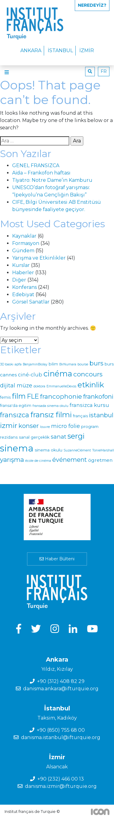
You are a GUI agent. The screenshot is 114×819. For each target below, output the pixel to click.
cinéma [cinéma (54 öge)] (57, 373)
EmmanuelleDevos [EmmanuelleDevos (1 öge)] (61, 386)
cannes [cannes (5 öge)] (8, 375)
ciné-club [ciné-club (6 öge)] (30, 375)
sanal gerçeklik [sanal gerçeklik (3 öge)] (34, 437)
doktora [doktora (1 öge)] (39, 386)
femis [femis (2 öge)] (5, 397)
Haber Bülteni (57, 559)
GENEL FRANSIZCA (35, 165)
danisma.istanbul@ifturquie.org (60, 737)
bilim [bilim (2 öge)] (53, 364)
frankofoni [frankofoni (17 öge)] (98, 396)
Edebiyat (23, 294)
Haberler (23, 272)
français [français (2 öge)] (80, 416)
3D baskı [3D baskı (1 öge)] (6, 364)
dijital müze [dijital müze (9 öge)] (16, 385)
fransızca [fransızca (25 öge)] (14, 415)
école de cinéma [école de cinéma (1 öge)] (38, 461)
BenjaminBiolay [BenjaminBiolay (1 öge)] (35, 364)
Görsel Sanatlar (31, 302)
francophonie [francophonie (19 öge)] (61, 396)
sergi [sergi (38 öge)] (76, 436)
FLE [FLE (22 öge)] (33, 396)
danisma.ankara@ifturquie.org (60, 688)
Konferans (24, 287)
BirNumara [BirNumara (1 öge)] (67, 364)
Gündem (23, 250)
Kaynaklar (24, 236)
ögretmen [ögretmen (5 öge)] (100, 460)
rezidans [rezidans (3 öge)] (9, 437)
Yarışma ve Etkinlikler (39, 258)
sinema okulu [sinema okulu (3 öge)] (48, 449)
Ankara (30, 50)
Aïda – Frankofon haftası (41, 173)
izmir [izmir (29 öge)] (8, 425)
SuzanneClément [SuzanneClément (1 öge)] (77, 450)
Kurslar (21, 265)
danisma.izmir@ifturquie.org (61, 786)
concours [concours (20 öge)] (87, 374)
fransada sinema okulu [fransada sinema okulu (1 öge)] (50, 406)
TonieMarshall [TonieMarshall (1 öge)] (103, 450)
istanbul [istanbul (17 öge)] (101, 415)
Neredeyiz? (92, 5)
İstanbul (60, 50)
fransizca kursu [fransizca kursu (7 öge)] (89, 405)
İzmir (86, 50)
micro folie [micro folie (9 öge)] (65, 426)
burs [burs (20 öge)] (96, 363)
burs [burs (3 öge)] (109, 363)
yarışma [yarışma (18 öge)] (12, 459)
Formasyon (25, 243)
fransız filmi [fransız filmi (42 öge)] (51, 414)
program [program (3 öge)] (89, 426)
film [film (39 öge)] (19, 396)
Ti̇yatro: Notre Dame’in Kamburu (52, 180)
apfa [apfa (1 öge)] (18, 364)
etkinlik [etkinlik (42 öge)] (91, 384)
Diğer (19, 280)
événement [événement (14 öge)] (69, 459)
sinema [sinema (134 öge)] (16, 448)
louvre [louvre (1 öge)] (45, 427)
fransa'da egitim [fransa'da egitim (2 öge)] (15, 405)
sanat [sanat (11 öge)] (58, 436)
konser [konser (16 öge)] (29, 425)
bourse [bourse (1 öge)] (83, 364)
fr (104, 71)
